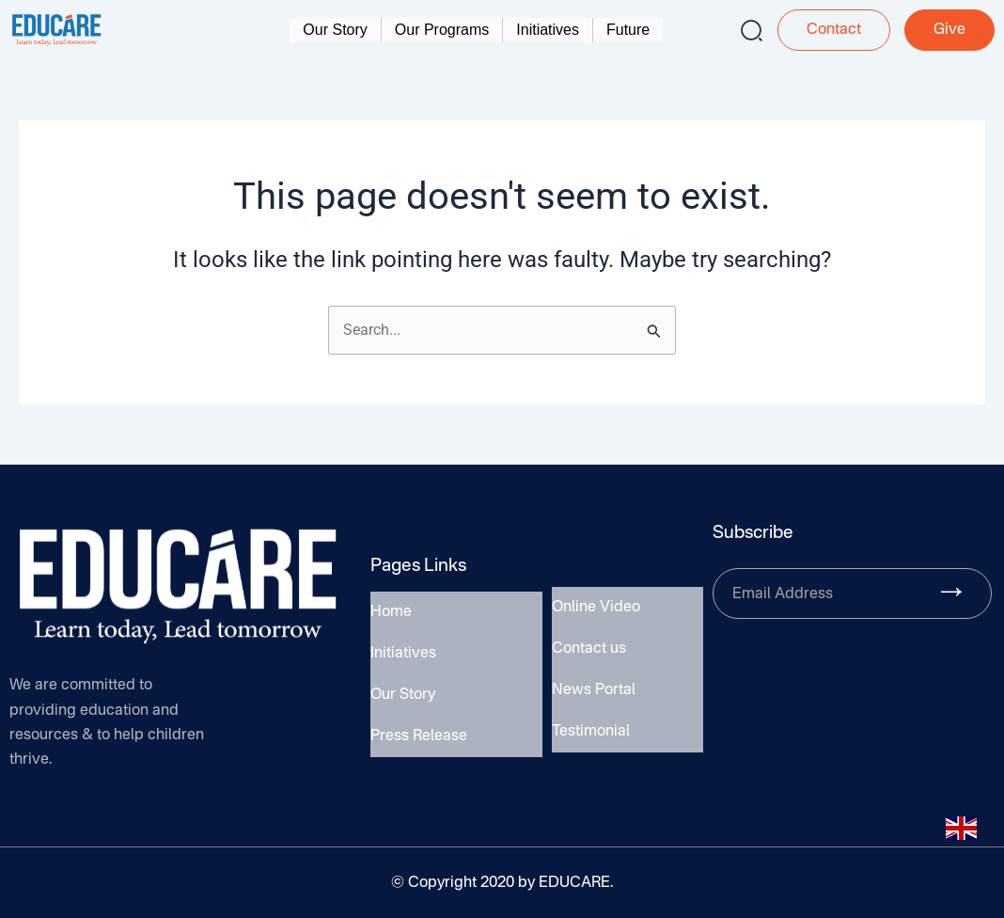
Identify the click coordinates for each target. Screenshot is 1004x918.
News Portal (593, 688)
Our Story (335, 30)
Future (628, 30)
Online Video (596, 613)
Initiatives (547, 30)
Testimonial (591, 726)
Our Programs (442, 30)
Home (391, 617)
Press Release (418, 730)
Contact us (589, 650)
